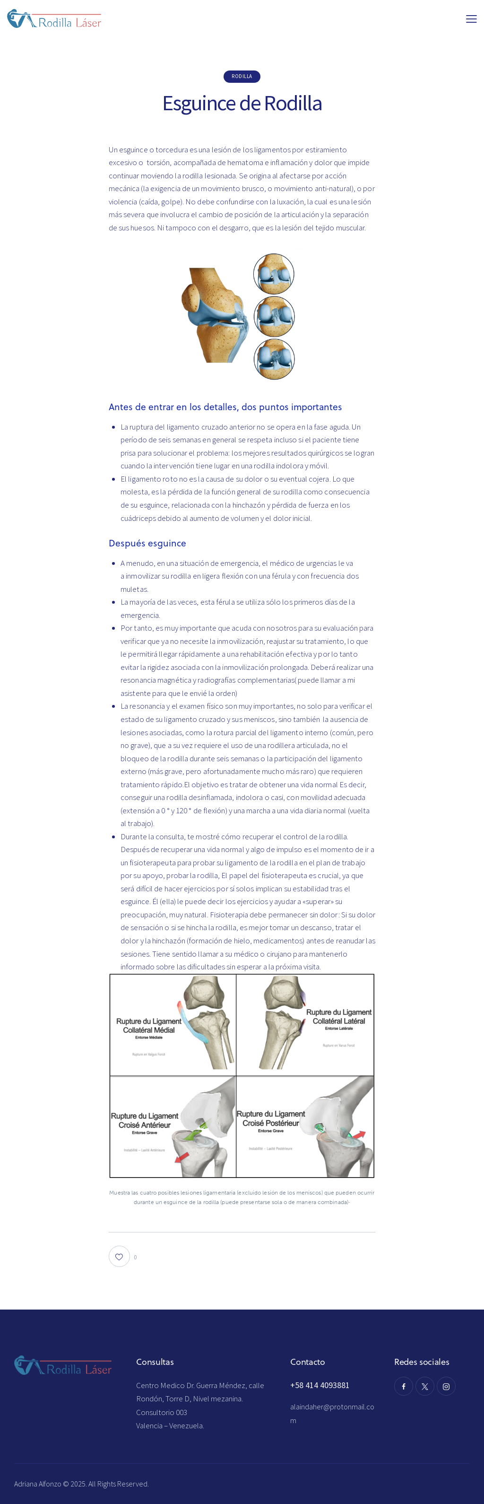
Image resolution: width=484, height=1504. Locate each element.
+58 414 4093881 (320, 1385)
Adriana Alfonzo (38, 1483)
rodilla (242, 76)
